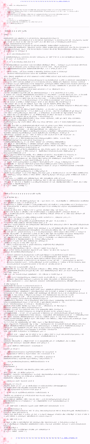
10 (41, 1)
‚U (31, 1)
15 (52, 1)
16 (54, 1)
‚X (39, 1)
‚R (25, 1)
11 (43, 1)
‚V (34, 1)
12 (45, 1)
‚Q (23, 1)
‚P (20, 1)
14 (50, 1)
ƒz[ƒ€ (68, 1)
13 (50, 438)
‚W (36, 1)
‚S (27, 1)
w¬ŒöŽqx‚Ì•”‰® (61, 1)
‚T (29, 1)
